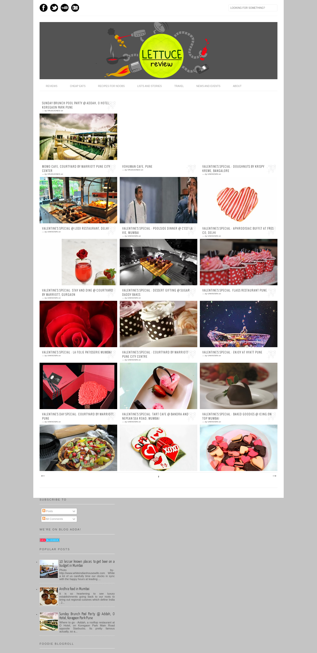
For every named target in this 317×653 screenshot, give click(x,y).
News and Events (208, 86)
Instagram (75, 8)
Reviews (51, 86)
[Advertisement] (156, 128)
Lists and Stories (149, 86)
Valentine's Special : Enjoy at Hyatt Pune (232, 352)
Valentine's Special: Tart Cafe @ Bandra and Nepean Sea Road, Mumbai (155, 416)
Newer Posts (43, 476)
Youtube (65, 8)
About (237, 86)
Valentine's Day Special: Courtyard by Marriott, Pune (78, 416)
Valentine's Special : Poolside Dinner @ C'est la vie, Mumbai (157, 230)
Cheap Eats (77, 86)
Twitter (54, 8)
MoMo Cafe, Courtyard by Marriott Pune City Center (76, 168)
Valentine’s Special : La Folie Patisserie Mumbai (77, 352)
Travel (179, 86)
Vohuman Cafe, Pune (137, 166)
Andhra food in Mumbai (74, 589)
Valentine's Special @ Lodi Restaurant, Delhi (75, 228)
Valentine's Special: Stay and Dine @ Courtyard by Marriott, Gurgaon (77, 292)
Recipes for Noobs (111, 86)
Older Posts (274, 476)
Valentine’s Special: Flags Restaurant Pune (234, 290)
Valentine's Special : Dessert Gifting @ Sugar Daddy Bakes (156, 292)
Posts (47, 511)
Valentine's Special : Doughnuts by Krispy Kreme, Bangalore (233, 168)
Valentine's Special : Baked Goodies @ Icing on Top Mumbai (237, 416)
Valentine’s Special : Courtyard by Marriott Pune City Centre (155, 354)
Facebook (44, 8)
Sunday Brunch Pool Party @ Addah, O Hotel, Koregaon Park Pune (76, 105)
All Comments (52, 518)
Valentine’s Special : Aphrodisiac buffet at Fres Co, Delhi (238, 230)
